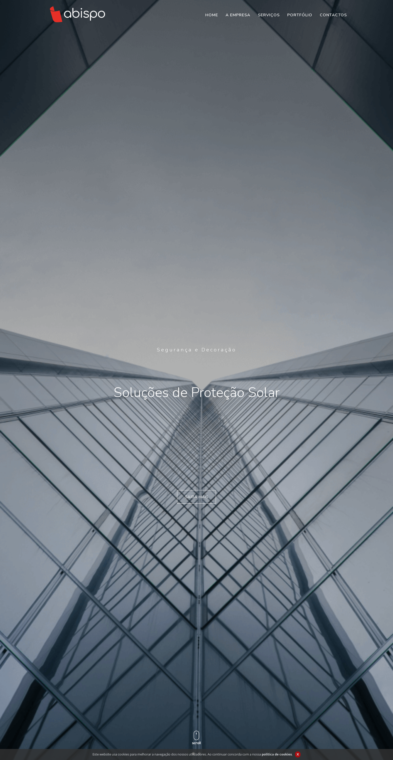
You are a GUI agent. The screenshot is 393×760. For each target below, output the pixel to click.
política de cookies (277, 754)
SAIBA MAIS (196, 497)
